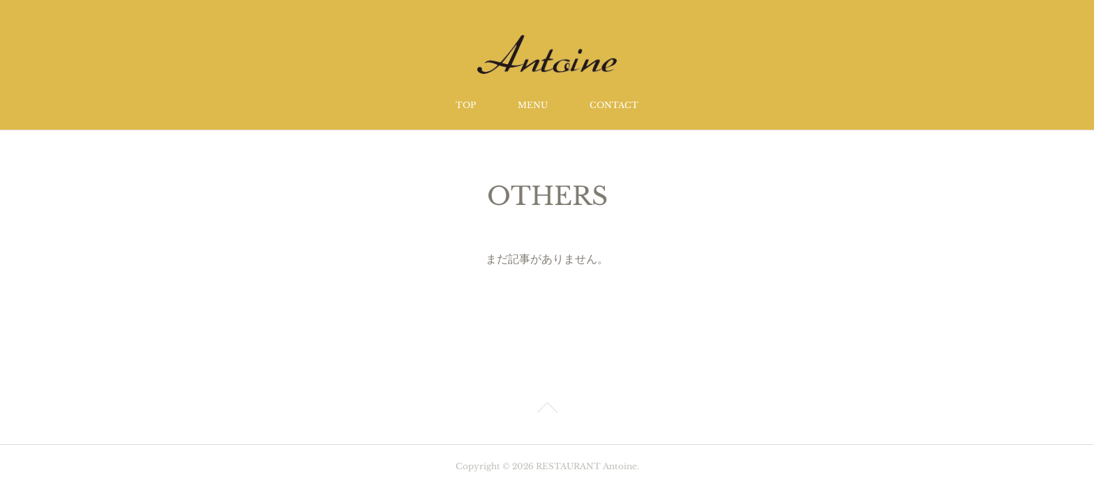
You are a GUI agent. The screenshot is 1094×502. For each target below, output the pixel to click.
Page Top (547, 410)
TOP (466, 105)
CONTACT (614, 105)
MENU (533, 105)
